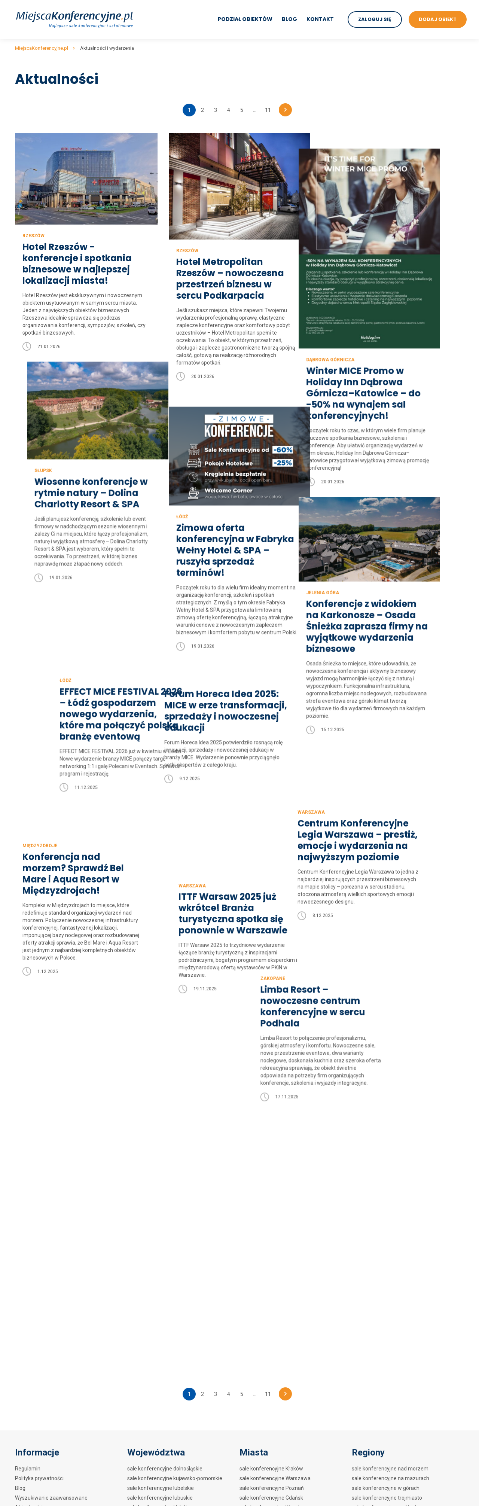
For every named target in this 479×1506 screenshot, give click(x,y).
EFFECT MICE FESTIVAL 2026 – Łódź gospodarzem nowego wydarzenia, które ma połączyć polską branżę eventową (83, 655)
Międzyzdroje (39, 835)
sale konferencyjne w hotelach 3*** (394, 1179)
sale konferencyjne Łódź (268, 1179)
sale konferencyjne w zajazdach (390, 1247)
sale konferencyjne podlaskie (161, 1198)
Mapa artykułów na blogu (44, 1188)
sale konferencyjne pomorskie (162, 1208)
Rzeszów (33, 235)
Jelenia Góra (344, 576)
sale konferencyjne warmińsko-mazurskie (176, 1237)
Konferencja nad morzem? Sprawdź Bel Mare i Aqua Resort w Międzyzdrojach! (73, 863)
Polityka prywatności (39, 1120)
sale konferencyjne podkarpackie (166, 1188)
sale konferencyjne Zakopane (274, 1169)
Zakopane (340, 969)
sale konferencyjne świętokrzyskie (167, 1227)
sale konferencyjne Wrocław (273, 1149)
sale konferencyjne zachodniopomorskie (175, 1256)
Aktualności (29, 1149)
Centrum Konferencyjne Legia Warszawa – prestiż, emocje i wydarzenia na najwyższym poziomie (388, 779)
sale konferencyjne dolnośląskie (164, 1110)
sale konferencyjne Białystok (273, 1188)
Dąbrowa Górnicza (352, 344)
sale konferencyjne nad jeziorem (390, 1149)
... (254, 110)
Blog (289, 19)
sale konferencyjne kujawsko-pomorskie (174, 1120)
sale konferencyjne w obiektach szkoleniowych (407, 1266)
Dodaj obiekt (29, 1159)
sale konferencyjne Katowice (273, 1237)
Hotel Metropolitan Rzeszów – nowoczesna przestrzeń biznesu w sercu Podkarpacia (229, 278)
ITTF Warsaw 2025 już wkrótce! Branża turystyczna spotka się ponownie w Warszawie (229, 903)
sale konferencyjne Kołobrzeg (275, 1227)
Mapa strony (30, 1179)
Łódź (181, 500)
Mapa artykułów (34, 1169)
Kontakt (319, 19)
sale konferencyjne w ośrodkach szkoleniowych (408, 1276)
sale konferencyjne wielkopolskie (166, 1247)
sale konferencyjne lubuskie (160, 1140)
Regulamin (27, 1110)
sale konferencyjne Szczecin (273, 1159)
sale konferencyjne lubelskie (160, 1130)
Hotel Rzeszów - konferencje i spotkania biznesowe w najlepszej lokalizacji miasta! (77, 263)
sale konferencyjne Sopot (270, 1208)
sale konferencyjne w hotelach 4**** (395, 1169)
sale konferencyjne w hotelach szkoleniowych (406, 1256)
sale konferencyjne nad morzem (390, 1110)
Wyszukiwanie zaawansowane (51, 1140)
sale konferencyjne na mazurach (390, 1120)
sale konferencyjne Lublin (269, 1217)
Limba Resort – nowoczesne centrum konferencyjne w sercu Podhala (380, 997)
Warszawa (341, 751)
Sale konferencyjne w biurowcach (391, 1302)
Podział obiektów (244, 19)
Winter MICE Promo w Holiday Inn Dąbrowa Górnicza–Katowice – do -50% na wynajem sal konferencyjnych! (385, 378)
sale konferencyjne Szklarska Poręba (283, 1286)
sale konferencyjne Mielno (270, 1276)
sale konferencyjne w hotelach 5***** (396, 1159)
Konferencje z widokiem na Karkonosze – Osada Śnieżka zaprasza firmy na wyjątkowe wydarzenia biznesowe (388, 610)
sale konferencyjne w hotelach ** (391, 1188)
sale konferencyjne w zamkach (388, 1217)
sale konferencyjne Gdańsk (271, 1140)
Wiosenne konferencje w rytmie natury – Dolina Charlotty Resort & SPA (79, 491)
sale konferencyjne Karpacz (272, 1256)
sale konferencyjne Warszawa (275, 1120)
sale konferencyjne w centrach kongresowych (406, 1208)
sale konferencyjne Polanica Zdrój (279, 1198)
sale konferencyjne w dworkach (389, 1227)
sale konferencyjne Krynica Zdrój (278, 1295)
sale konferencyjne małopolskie (164, 1159)
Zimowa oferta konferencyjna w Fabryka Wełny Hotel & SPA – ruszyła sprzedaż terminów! (234, 534)
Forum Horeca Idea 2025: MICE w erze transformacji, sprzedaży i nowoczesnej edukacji (236, 689)
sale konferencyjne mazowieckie (166, 1169)
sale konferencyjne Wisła (269, 1247)
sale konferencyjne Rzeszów (274, 1266)
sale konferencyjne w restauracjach (394, 1237)
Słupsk (31, 469)
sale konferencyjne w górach (385, 1130)
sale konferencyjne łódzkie (158, 1149)
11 (268, 110)
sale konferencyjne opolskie (160, 1179)
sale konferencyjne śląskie (158, 1217)
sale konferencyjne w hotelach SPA (393, 1198)
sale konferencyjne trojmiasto (387, 1140)
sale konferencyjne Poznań (272, 1130)
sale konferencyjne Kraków (271, 1110)
